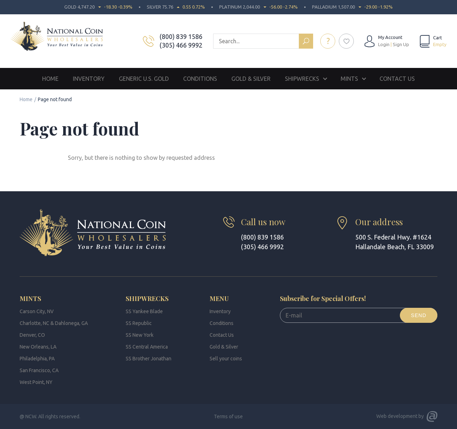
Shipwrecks (302, 78)
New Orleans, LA (38, 347)
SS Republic (139, 323)
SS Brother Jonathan (148, 358)
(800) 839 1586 (181, 36)
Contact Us (397, 78)
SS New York (140, 335)
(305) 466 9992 (181, 45)
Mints (349, 78)
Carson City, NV (37, 311)
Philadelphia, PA (37, 358)
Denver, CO (32, 335)
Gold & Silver (251, 78)
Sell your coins (226, 358)
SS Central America (147, 347)
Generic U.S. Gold (144, 78)
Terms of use (228, 416)
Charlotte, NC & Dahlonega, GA (54, 323)
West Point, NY (36, 382)
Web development (396, 416)
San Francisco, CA (39, 370)
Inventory (89, 78)
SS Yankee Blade (144, 311)
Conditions (200, 78)
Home (50, 78)
